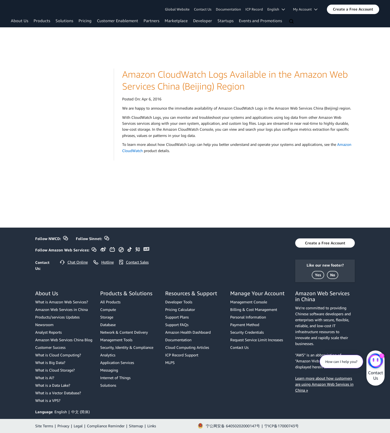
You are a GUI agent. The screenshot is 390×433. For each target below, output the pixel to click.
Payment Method (244, 324)
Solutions (64, 20)
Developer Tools (178, 302)
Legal (78, 426)
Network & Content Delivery (124, 332)
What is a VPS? (47, 400)
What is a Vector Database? (58, 393)
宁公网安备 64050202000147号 (233, 426)
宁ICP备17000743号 (281, 426)
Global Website (177, 9)
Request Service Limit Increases (256, 339)
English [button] (276, 9)
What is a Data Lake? (52, 385)
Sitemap (136, 426)
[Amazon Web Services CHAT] (375, 361)
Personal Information (248, 317)
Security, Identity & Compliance (126, 347)
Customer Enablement (117, 20)
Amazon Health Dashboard (188, 332)
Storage (106, 317)
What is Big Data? (50, 362)
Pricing (85, 20)
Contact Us (203, 9)
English (60, 411)
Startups (225, 20)
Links (151, 426)
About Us (19, 20)
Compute (108, 309)
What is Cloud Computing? (58, 355)
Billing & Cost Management (253, 309)
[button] (353, 9)
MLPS (170, 362)
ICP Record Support (181, 355)
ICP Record (254, 9)
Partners (151, 20)
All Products (110, 302)
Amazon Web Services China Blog (63, 339)
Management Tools (116, 339)
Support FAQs (176, 324)
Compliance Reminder (106, 426)
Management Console (248, 302)
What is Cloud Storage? (55, 370)
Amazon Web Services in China (61, 309)
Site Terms (44, 426)
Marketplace (176, 20)
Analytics (107, 355)
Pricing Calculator (180, 309)
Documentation (228, 9)
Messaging (109, 370)
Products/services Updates (57, 317)
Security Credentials (247, 332)
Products (42, 20)
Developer (202, 20)
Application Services (117, 362)
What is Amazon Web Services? (61, 302)
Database (108, 324)
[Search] (292, 22)
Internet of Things (115, 377)
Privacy (63, 426)
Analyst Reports (48, 332)
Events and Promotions (260, 20)
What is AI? (44, 377)
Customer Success (50, 347)
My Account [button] (305, 9)
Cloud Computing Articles (187, 347)
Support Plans (177, 317)
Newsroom (44, 324)
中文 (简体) (80, 411)
